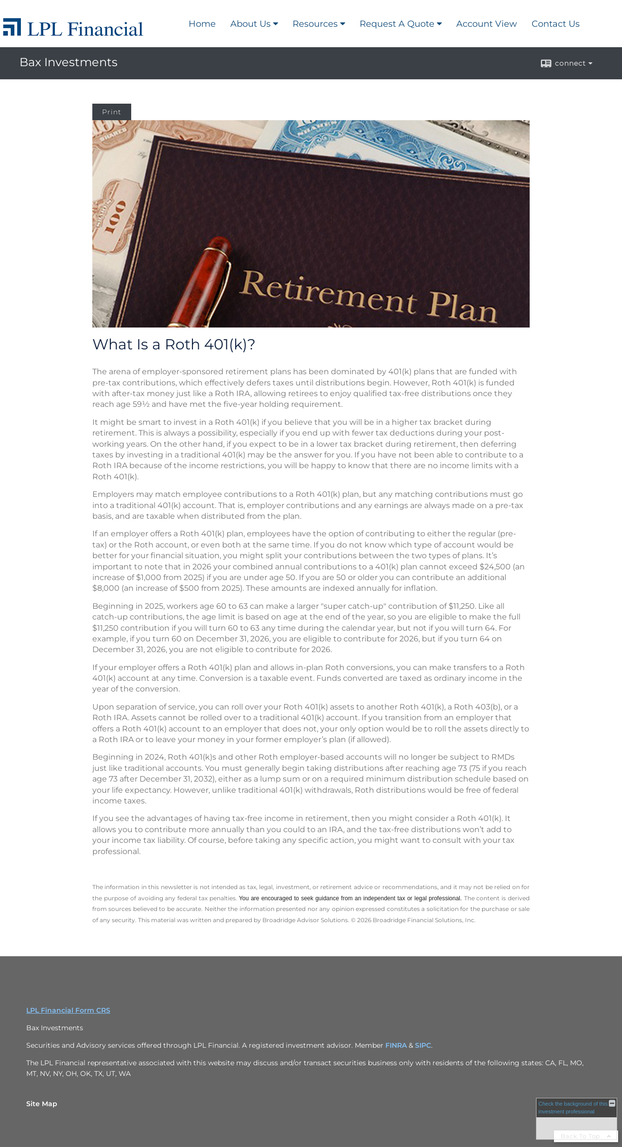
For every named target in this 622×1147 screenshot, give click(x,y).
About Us (250, 23)
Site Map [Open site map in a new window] (41, 1103)
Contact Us (556, 23)
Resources (315, 23)
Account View (486, 23)
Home (202, 23)
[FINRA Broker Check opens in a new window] (576, 1119)
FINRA (396, 1045)
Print (111, 112)
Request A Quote (397, 23)
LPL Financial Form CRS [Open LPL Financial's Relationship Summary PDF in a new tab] (68, 1010)
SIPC (423, 1045)
